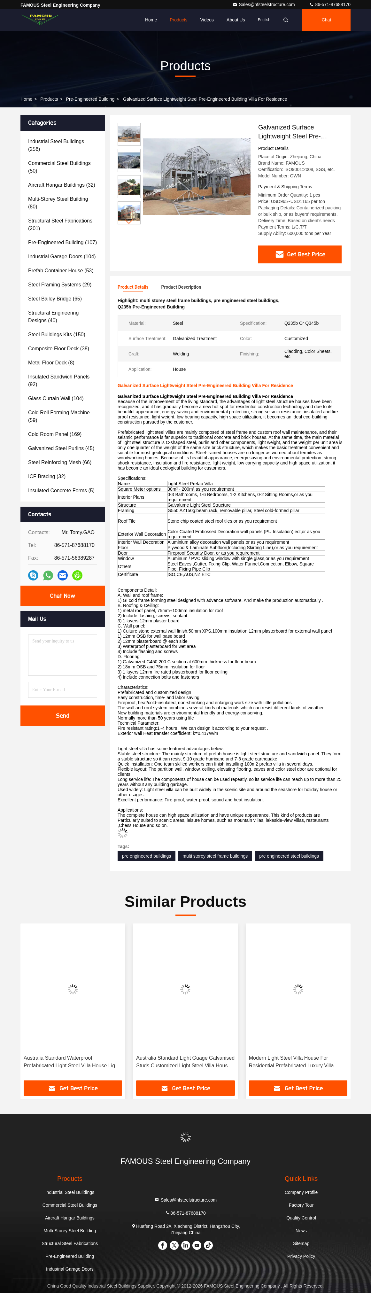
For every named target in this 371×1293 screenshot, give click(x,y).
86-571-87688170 (330, 4)
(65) (55, 298)
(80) (58, 202)
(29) (59, 284)
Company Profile (301, 1192)
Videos (207, 19)
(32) (61, 185)
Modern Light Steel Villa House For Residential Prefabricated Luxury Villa (291, 1061)
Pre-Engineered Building (90, 99)
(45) (61, 448)
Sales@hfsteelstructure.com (264, 4)
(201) (60, 224)
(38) (58, 348)
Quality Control (301, 1217)
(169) (54, 434)
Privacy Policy (301, 1256)
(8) (51, 362)
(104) (62, 256)
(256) (56, 145)
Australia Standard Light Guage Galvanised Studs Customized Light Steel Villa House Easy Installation (185, 1062)
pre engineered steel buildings (289, 856)
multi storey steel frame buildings (215, 856)
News (301, 1230)
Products (178, 19)
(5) (61, 490)
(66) (59, 462)
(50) (59, 167)
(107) (62, 242)
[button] (129, 221)
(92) (58, 380)
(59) (59, 416)
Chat (326, 19)
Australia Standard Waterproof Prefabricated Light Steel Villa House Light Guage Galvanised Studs (71, 1062)
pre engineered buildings (146, 856)
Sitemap (301, 1243)
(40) (53, 316)
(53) (61, 270)
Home (151, 19)
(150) (56, 334)
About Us (236, 19)
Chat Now (62, 596)
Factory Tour (301, 1205)
